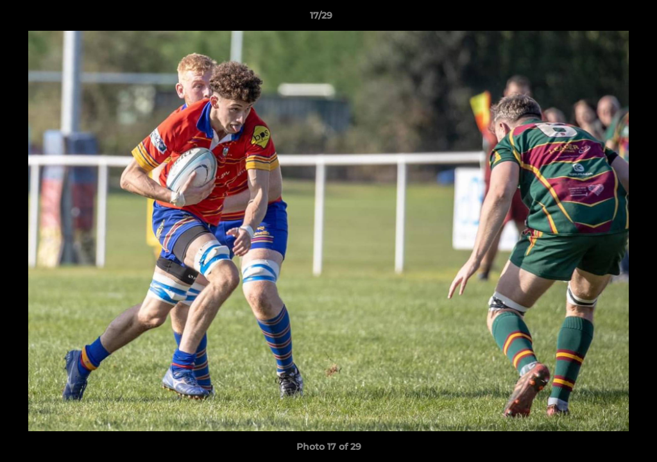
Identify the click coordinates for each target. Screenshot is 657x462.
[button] (603, 18)
